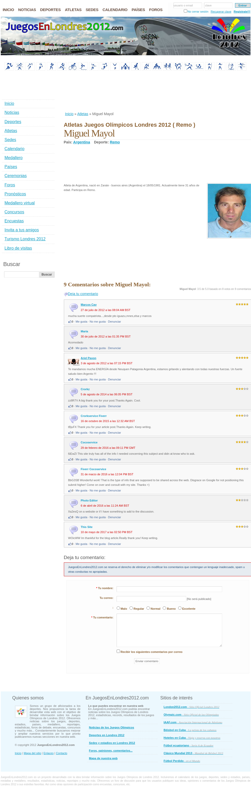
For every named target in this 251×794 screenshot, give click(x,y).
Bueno (171, 608)
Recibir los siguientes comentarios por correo (152, 651)
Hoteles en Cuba (192, 737)
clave (208, 5)
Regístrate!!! (242, 11)
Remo (115, 142)
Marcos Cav (89, 304)
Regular (139, 608)
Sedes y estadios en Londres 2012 (112, 742)
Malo (124, 608)
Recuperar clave (221, 11)
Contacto (61, 753)
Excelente (188, 608)
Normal (155, 608)
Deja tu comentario (83, 294)
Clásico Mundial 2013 (193, 753)
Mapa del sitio (32, 753)
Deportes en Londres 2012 (107, 735)
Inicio (69, 114)
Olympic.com (191, 714)
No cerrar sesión (198, 11)
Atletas (82, 114)
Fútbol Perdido (182, 760)
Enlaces (49, 753)
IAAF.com (193, 722)
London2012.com (191, 706)
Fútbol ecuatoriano (189, 745)
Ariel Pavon (89, 358)
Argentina (81, 142)
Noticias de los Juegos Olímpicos (111, 727)
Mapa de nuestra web (103, 758)
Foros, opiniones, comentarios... (111, 750)
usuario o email (183, 5)
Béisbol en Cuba (190, 730)
